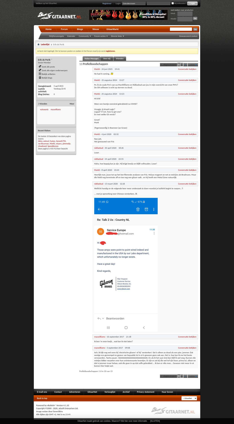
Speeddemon (53, 146)
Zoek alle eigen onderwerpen (53, 70)
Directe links (116, 36)
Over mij (106, 58)
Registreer (107, 3)
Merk (173, 13)
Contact (58, 392)
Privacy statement (145, 392)
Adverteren (74, 392)
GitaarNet (92, 392)
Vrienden (119, 58)
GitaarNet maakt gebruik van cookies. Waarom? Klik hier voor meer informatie (112, 421)
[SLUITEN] (155, 421)
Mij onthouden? (179, 3)
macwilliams (56, 109)
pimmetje (66, 143)
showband (42, 146)
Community (84, 36)
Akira (40, 141)
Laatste (192, 64)
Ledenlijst (45, 44)
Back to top (42, 398)
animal (46, 141)
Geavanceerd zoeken (188, 36)
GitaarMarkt (112, 29)
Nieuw (96, 29)
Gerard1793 (61, 141)
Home (49, 29)
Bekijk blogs (45, 77)
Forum (64, 29)
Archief (126, 392)
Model (173, 19)
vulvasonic (44, 109)
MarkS (52, 143)
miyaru (59, 143)
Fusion (52, 141)
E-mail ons (42, 392)
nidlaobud (98, 148)
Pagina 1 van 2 (168, 64)
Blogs (80, 29)
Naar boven (167, 392)
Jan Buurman (43, 143)
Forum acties (100, 36)
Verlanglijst (109, 392)
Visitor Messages (92, 58)
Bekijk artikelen (47, 74)
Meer (72, 104)
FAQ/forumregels (56, 36)
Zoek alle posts (47, 66)
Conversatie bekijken (187, 69)
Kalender (71, 36)
